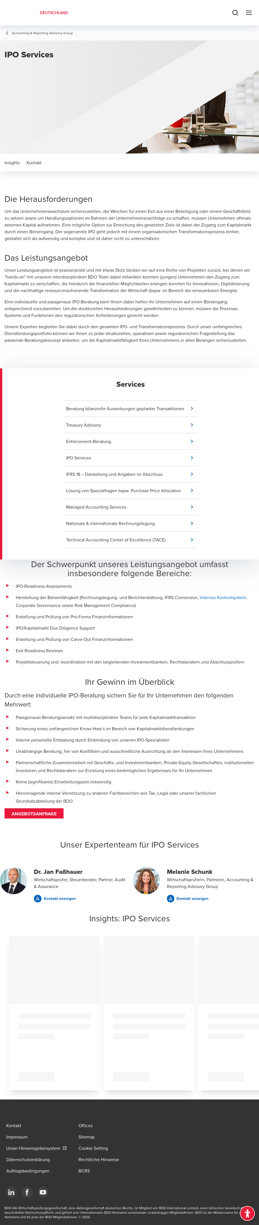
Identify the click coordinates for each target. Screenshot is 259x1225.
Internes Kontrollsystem (223, 597)
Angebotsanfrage (34, 814)
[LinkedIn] (11, 1192)
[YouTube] (43, 1192)
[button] (132, 408)
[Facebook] (27, 1192)
